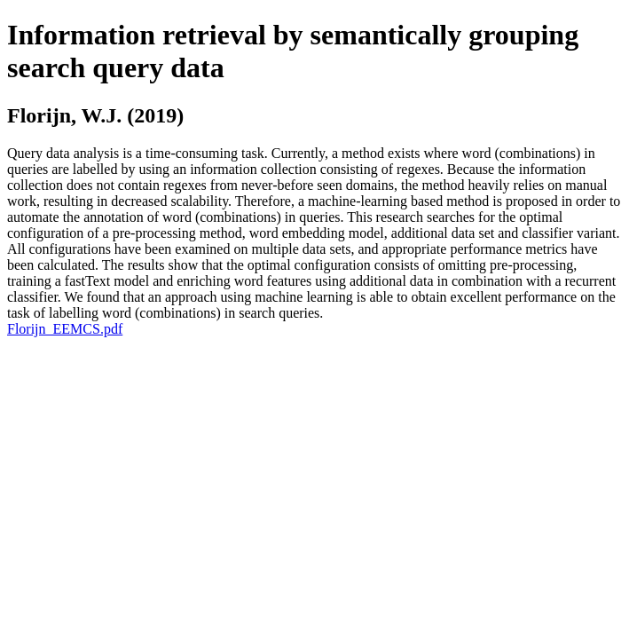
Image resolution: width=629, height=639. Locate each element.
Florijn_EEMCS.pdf (64, 328)
